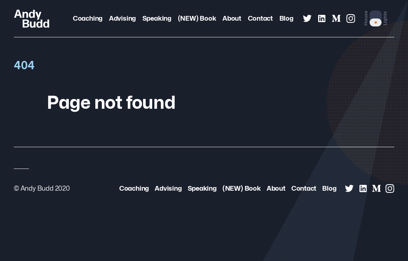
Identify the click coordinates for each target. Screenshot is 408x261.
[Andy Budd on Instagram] (350, 18)
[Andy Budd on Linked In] (321, 18)
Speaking (156, 18)
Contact (260, 18)
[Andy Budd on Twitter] (307, 18)
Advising (122, 18)
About (231, 18)
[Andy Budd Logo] (32, 18)
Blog (286, 18)
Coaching (88, 18)
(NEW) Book (197, 18)
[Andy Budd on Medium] (336, 18)
